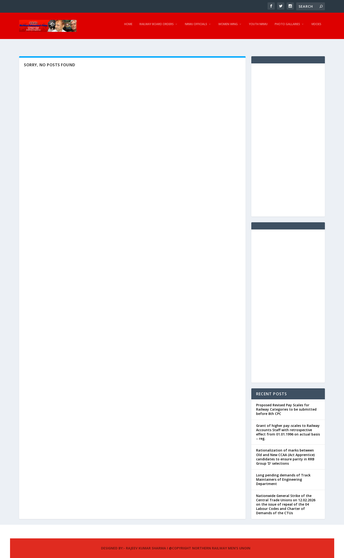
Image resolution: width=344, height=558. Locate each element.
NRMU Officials (196, 27)
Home (128, 27)
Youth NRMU (258, 27)
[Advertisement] (288, 135)
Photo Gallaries (287, 27)
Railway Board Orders (157, 27)
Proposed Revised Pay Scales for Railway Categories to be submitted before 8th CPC (286, 405)
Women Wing (228, 27)
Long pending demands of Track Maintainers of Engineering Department (283, 475)
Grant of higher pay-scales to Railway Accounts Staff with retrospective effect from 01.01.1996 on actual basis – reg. (288, 428)
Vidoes (316, 27)
